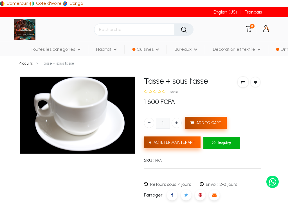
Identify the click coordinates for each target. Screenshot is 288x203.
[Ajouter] (177, 123)
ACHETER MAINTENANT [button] (172, 142)
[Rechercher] (184, 29)
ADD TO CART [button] (205, 123)
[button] (243, 82)
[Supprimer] (149, 123)
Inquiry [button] (221, 143)
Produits (26, 63)
